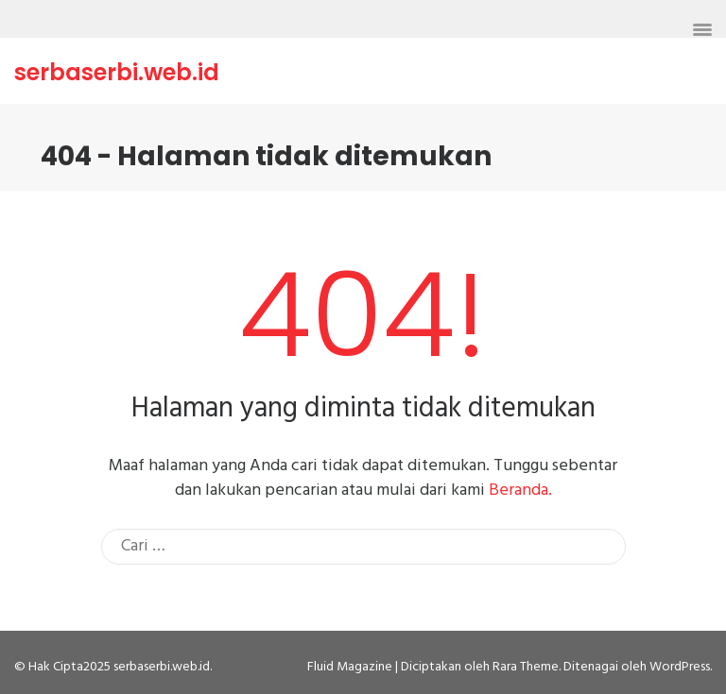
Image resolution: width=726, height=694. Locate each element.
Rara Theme (526, 667)
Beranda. (520, 490)
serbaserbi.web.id (116, 72)
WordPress (679, 667)
